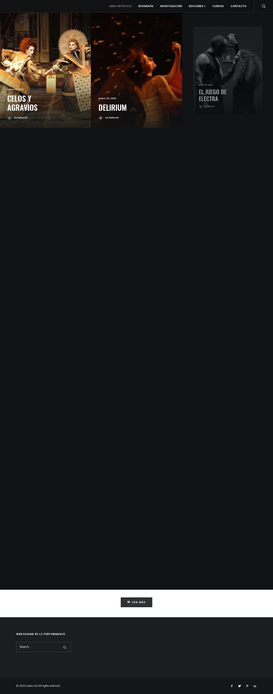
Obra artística (120, 6)
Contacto (238, 6)
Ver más (137, 602)
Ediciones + (197, 6)
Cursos (218, 6)
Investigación (171, 6)
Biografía (145, 6)
